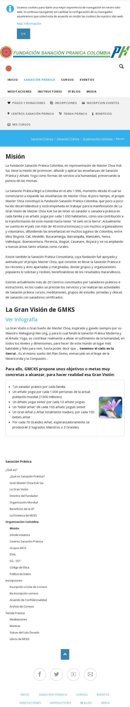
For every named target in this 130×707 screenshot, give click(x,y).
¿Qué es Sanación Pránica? (27, 476)
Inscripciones (13, 580)
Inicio (13, 80)
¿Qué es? (11, 470)
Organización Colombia (97, 139)
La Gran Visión (19, 489)
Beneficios (104, 114)
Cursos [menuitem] (82, 694)
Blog (76, 91)
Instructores (50, 91)
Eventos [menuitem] (103, 694)
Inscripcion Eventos (103, 103)
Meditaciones (20, 91)
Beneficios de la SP (22, 509)
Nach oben (65, 654)
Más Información (29, 23)
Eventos (87, 80)
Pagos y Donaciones (28, 103)
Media (92, 91)
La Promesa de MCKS (23, 515)
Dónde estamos (20, 535)
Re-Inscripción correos (24, 593)
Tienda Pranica (15, 613)
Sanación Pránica (39, 80)
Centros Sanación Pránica (32, 114)
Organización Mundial (24, 502)
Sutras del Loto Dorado (24, 632)
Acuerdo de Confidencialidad (28, 600)
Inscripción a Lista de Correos (28, 587)
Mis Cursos (21, 124)
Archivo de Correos (22, 606)
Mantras (15, 626)
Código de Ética (19, 567)
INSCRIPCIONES (66, 103)
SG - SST (15, 561)
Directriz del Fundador (24, 496)
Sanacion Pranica (42, 139)
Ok (23, 34)
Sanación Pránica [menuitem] (53, 694)
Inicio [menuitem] (25, 694)
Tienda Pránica (75, 114)
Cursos (67, 80)
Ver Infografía (21, 319)
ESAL (13, 554)
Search (121, 66)
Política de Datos (20, 574)
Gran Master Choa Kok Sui (26, 483)
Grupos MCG (18, 548)
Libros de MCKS (20, 639)
